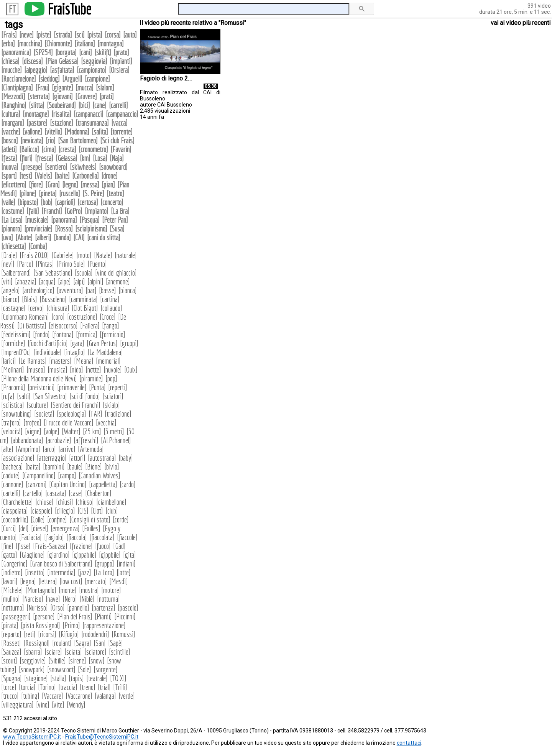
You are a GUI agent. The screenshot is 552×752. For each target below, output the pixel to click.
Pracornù (13, 387)
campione (97, 78)
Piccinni (125, 616)
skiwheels (83, 167)
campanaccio (122, 114)
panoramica (16, 52)
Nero (69, 598)
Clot (97, 510)
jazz (84, 572)
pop (111, 378)
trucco (10, 695)
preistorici (41, 387)
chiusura (57, 308)
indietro (12, 572)
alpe (64, 281)
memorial (108, 360)
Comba (37, 246)
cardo (128, 484)
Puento (97, 263)
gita (129, 554)
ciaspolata (14, 510)
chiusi (64, 502)
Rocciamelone (18, 78)
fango (110, 325)
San (99, 643)
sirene (77, 660)
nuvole (112, 369)
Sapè (115, 643)
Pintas (45, 263)
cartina (110, 299)
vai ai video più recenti (520, 22)
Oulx (131, 369)
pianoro (11, 228)
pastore (37, 122)
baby (125, 457)
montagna (110, 43)
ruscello (69, 193)
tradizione (118, 413)
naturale (126, 255)
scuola (84, 272)
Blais (29, 299)
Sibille (57, 660)
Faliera (90, 325)
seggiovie (32, 660)
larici (8, 360)
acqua (47, 281)
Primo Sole (70, 263)
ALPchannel (116, 440)
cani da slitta (103, 237)
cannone (12, 484)
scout (9, 660)
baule (75, 466)
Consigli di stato (89, 519)
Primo (71, 625)
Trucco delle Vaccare (69, 422)
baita (33, 466)
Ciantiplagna (17, 87)
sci (79, 34)
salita (100, 131)
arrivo (67, 449)
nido (76, 369)
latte (123, 572)
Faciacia (30, 537)
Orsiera (119, 70)
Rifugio (69, 634)
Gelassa (67, 158)
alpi (79, 281)
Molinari (12, 369)
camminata (83, 299)
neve (26, 34)
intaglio (74, 352)
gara (77, 343)
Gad (119, 546)
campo (67, 475)
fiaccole (127, 537)
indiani (126, 563)
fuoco (103, 546)
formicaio (112, 334)
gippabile (84, 554)
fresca (44, 158)
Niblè (87, 598)
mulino (10, 598)
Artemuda (91, 449)
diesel (39, 528)
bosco (9, 140)
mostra (89, 590)
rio (51, 140)
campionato (92, 70)
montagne (36, 114)
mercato (96, 581)
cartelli (10, 493)
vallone (32, 131)
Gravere (86, 96)
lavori (9, 581)
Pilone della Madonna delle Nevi (39, 378)
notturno (12, 607)
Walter (71, 431)
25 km (92, 431)
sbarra (33, 651)
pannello (78, 607)
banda (62, 237)
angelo (10, 290)
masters (60, 360)
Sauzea (11, 651)
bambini (54, 466)
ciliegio (65, 510)
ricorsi (47, 634)
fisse (23, 546)
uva (7, 237)
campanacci (89, 114)
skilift (102, 52)
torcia (27, 687)
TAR (95, 413)
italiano (84, 43)
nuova (9, 167)
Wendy (76, 704)
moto (84, 255)
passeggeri (16, 616)
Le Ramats (32, 360)
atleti (9, 149)
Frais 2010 (34, 255)
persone (44, 616)
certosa (87, 202)
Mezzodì (13, 96)
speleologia (71, 413)
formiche (13, 343)
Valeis (43, 175)
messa (89, 184)
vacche (10, 131)
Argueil (72, 78)
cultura (10, 114)
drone (109, 175)
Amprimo (28, 449)
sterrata (39, 96)
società (44, 413)
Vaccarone (78, 695)
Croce (108, 316)
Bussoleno (53, 299)
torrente (121, 131)
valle (8, 202)
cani (85, 52)
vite (58, 704)
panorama (64, 219)
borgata (66, 52)
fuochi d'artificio (48, 343)
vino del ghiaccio (116, 272)
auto (130, 34)
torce (9, 687)
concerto (112, 202)
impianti (121, 61)
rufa (8, 396)
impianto (97, 211)
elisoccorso (63, 325)
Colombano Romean (25, 316)
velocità (12, 431)
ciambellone (111, 502)
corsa (113, 34)
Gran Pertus (102, 343)
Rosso (64, 228)
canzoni (36, 484)
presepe (32, 167)
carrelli (118, 105)
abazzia (25, 281)
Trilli (120, 687)
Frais (9, 34)
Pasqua (89, 219)
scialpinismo (91, 228)
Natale (103, 255)
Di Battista (31, 325)
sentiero (56, 167)
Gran (52, 184)
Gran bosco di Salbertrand (61, 563)
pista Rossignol (40, 625)
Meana (84, 360)
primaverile (72, 387)
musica (57, 369)
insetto (35, 572)
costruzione (82, 316)
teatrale (97, 678)
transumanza (92, 122)
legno (70, 184)
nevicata (31, 140)
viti (7, 281)
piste (43, 34)
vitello (53, 131)
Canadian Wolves (99, 475)
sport (9, 175)
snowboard (113, 167)
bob (47, 202)
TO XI (118, 678)
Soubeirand (61, 105)
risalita (61, 114)
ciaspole (41, 510)
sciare (53, 651)
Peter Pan (115, 219)
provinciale (38, 228)
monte (68, 590)
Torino (47, 687)
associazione (18, 457)
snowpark (32, 669)
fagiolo (54, 537)
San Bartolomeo (78, 140)
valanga (105, 695)
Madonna (76, 131)
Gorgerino (14, 563)
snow (96, 660)
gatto (9, 554)
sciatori (113, 396)
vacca (119, 122)
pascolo (128, 607)
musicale (37, 219)
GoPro (73, 211)
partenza (103, 607)
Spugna (11, 678)
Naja (117, 158)
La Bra (120, 211)
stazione (61, 122)
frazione (81, 546)
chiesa (10, 61)
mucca (84, 87)
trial (104, 687)
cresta (67, 149)
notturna (108, 598)
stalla (58, 678)
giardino (58, 554)
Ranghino (14, 105)
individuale (47, 352)
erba (8, 43)
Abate (24, 237)
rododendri (95, 634)
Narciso (32, 598)
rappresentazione (104, 625)
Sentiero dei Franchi (76, 405)
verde (126, 695)
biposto (28, 202)
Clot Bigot (85, 308)
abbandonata (27, 440)
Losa (100, 158)
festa (9, 158)
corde (121, 519)
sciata (73, 651)
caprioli (65, 202)
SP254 (43, 52)
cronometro (93, 149)
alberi (43, 237)
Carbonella (85, 175)
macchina (29, 43)
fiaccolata (102, 537)
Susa (117, 228)
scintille (119, 651)
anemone (118, 281)
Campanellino (39, 475)
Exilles (91, 528)
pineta (48, 193)
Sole (84, 669)
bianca (127, 290)
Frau (42, 87)
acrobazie (58, 440)
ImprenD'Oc (16, 352)
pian (108, 184)
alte (7, 449)
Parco (25, 263)
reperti (117, 387)
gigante (62, 87)
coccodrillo (14, 519)
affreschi (86, 440)
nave (53, 598)
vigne (33, 431)
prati (106, 96)
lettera (47, 581)
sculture (37, 405)
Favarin (121, 149)
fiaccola (76, 537)
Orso (57, 607)
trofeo (32, 422)
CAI (79, 237)
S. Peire (93, 193)
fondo (41, 334)
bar (91, 290)
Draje (9, 255)
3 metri (113, 431)
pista (94, 34)
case (76, 493)
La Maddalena (105, 352)
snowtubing (16, 413)
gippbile (110, 554)
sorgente (105, 669)
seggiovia (94, 61)
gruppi (129, 343)
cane (99, 105)
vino (43, 704)
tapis (76, 678)
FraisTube (69, 9)
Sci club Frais (117, 140)
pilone (27, 193)
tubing (30, 695)
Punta (97, 387)
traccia (68, 687)
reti (30, 634)
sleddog (49, 78)
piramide (91, 378)
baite (62, 175)
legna (28, 581)
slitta (37, 105)
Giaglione (32, 554)
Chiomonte (58, 43)
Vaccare (52, 695)
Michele (12, 590)
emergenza (65, 528)
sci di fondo (84, 396)
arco (49, 449)
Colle (38, 519)
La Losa (12, 219)
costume (12, 211)
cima (48, 149)
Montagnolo (40, 590)
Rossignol (36, 643)
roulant (62, 643)
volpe (52, 431)
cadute (10, 475)
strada (63, 34)
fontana (63, 334)
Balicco (29, 149)
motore (111, 590)
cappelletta (103, 484)
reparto (11, 634)
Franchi (51, 211)
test (25, 175)
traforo (11, 422)
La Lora (103, 572)
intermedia (61, 572)
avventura (70, 290)
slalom (105, 87)
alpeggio (36, 70)
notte (93, 369)
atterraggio (52, 457)
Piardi (103, 616)
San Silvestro (50, 396)
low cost (70, 581)
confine (57, 519)
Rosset (11, 643)
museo (35, 369)
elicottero (14, 184)
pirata (9, 625)
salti (24, 396)
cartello (33, 493)
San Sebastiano (53, 272)
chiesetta (13, 246)
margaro (12, 122)
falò (32, 211)
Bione (93, 466)
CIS (83, 510)
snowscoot (61, 669)
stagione (36, 678)
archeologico (38, 290)
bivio (111, 466)
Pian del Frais (74, 616)
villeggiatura (17, 704)
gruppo (104, 563)
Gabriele (62, 255)
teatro (115, 193)
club (111, 510)
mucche (11, 70)
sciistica (12, 405)
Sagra (82, 643)
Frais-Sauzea (50, 546)
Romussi (123, 634)
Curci (8, 528)
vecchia (106, 422)
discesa (32, 61)
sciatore (95, 651)
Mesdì (118, 581)
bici (84, 105)
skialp (111, 405)
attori (77, 457)
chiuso (84, 502)
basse (107, 290)
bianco (10, 299)
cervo (36, 308)
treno (88, 687)
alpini (95, 281)
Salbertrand (16, 272)
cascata (55, 493)
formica (86, 334)
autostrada (102, 457)
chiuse (44, 502)
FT (12, 9)
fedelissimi (16, 334)
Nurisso (37, 607)
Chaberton (98, 493)
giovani (62, 96)
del (23, 528)
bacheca (12, 466)
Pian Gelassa (62, 61)
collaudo (111, 308)
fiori (26, 158)
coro (58, 316)
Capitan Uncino (68, 484)
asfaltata (62, 70)
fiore (36, 184)
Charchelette (17, 502)
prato (121, 52)
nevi (8, 263)
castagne (13, 308)
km (85, 158)
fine (7, 546)
